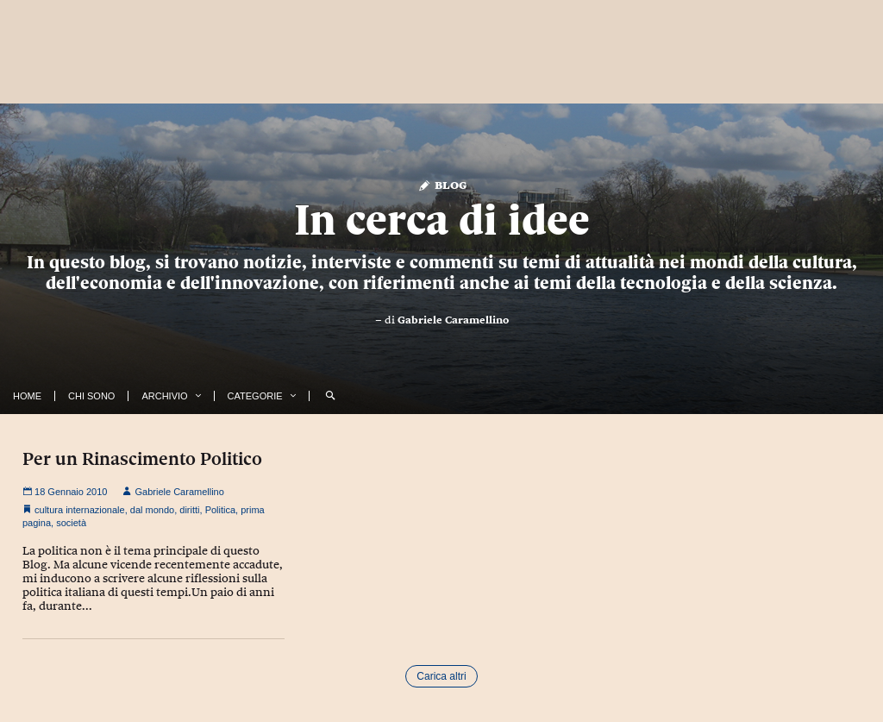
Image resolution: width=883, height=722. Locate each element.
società (71, 523)
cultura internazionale (79, 510)
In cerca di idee (442, 220)
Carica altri (441, 676)
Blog (442, 184)
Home (27, 396)
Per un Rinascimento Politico (142, 459)
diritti (189, 510)
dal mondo (152, 510)
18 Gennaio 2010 (64, 492)
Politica (220, 510)
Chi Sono (91, 396)
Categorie (255, 396)
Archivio (164, 396)
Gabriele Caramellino (453, 320)
